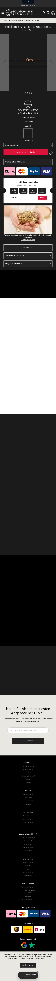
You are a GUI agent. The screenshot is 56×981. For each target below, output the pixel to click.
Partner (28, 826)
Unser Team (28, 797)
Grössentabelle (28, 819)
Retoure (28, 779)
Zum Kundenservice (28, 766)
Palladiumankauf (28, 847)
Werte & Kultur (28, 794)
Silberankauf (28, 844)
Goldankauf (28, 841)
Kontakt (28, 782)
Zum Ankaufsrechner (28, 240)
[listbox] (28, 133)
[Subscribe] (28, 741)
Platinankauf (28, 851)
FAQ (28, 773)
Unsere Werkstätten (28, 801)
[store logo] (19, 12)
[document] (28, 961)
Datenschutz (28, 866)
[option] (28, 133)
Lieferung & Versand (28, 776)
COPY (42, 198)
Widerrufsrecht (28, 872)
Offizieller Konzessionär (28, 117)
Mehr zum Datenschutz (39, 958)
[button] (4, 62)
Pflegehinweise (28, 816)
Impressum (28, 876)
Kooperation (28, 804)
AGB (28, 869)
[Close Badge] (37, 972)
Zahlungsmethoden (28, 769)
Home (5, 20)
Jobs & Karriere (28, 862)
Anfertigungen (28, 822)
